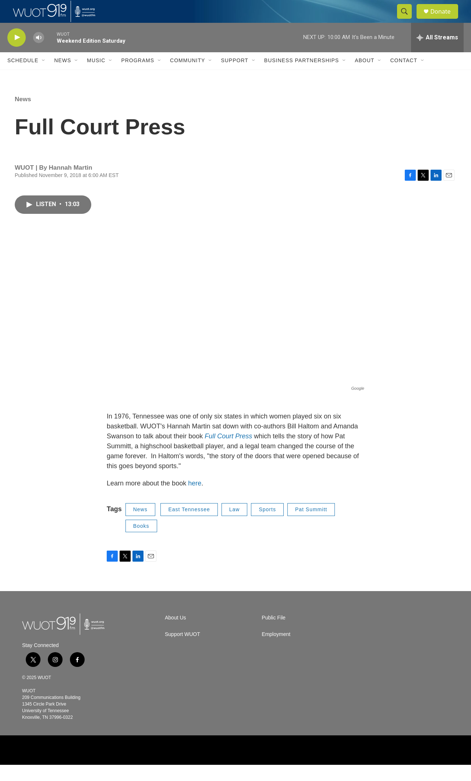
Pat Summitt (311, 526)
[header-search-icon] (407, 19)
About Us (175, 634)
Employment (276, 650)
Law (234, 526)
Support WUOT (182, 650)
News (62, 76)
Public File (274, 634)
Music (96, 76)
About (364, 76)
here (194, 499)
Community (187, 76)
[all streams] (437, 53)
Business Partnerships (301, 76)
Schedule (22, 76)
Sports (267, 526)
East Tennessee (189, 526)
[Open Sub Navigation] (44, 76)
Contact (403, 76)
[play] (16, 53)
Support (234, 76)
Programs (137, 76)
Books (141, 542)
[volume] (38, 53)
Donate (444, 19)
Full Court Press (229, 452)
